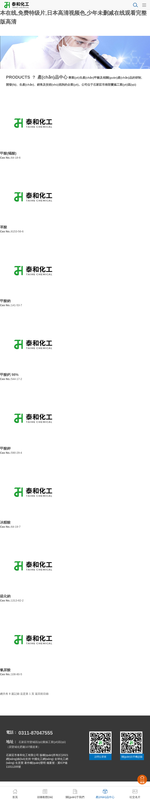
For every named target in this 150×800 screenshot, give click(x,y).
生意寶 (19, 762)
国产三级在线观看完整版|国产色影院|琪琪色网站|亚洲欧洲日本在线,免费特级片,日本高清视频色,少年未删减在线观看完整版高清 (73, 13)
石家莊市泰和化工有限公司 (22, 755)
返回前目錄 (42, 693)
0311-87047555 (36, 733)
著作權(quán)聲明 (35, 762)
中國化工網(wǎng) (43, 758)
